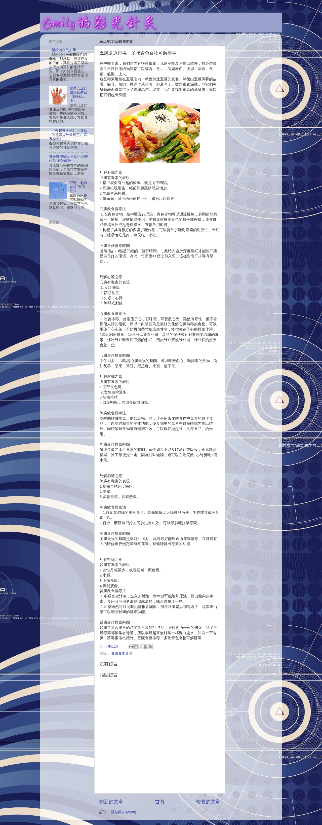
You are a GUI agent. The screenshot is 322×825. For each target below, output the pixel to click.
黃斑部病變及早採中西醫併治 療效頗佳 (68, 159)
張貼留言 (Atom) (123, 812)
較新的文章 (111, 801)
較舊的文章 (208, 801)
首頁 (160, 801)
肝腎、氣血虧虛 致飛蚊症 (78, 187)
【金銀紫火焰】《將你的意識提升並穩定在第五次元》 (68, 135)
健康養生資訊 (121, 653)
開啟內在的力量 (64, 50)
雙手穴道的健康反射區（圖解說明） (78, 94)
